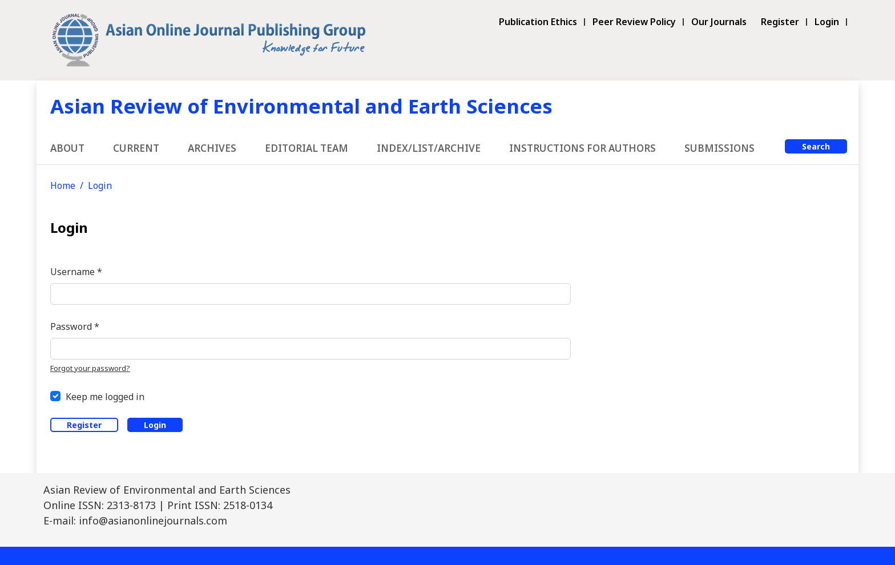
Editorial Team (306, 148)
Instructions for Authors (582, 148)
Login (827, 22)
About (67, 148)
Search (816, 146)
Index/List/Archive (429, 148)
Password (74, 326)
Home (62, 185)
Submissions (719, 148)
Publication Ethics (538, 22)
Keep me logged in (105, 396)
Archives (212, 148)
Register (780, 22)
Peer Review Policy (634, 22)
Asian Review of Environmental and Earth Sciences (301, 105)
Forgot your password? (90, 368)
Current (136, 148)
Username (76, 271)
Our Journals (719, 22)
